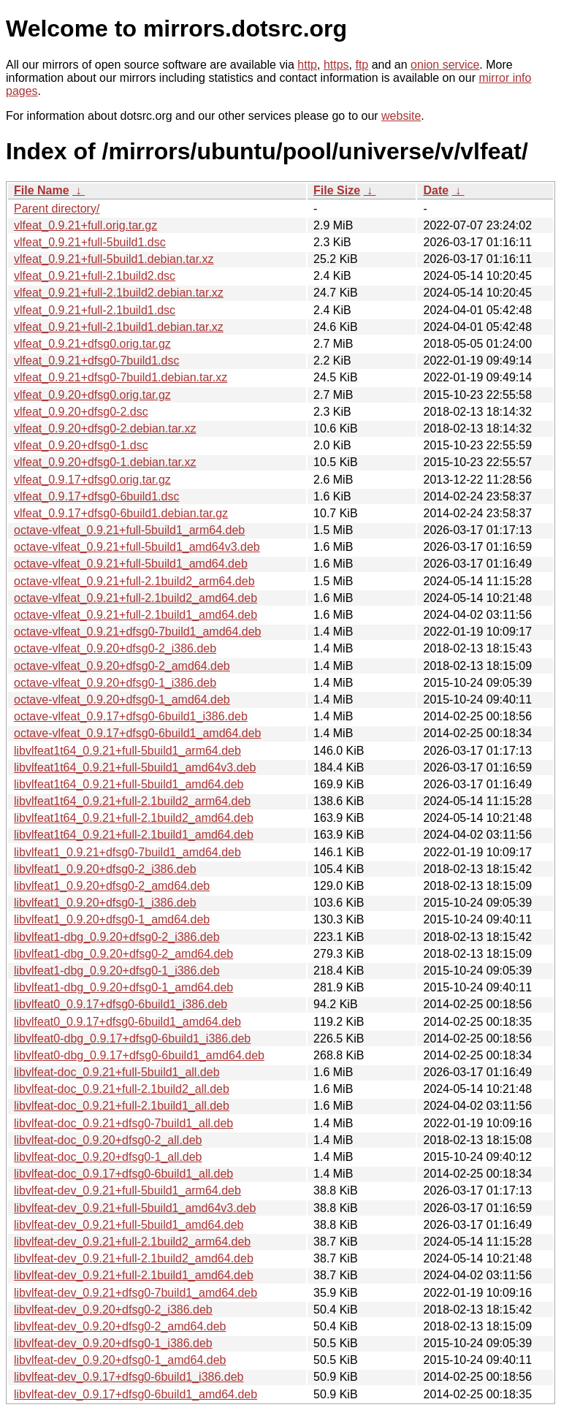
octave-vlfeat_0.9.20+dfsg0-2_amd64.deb (122, 666)
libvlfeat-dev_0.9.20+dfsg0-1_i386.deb (113, 1343)
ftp (361, 64)
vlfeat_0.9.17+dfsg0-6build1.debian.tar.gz (121, 513)
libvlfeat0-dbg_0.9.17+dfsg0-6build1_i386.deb (132, 1038)
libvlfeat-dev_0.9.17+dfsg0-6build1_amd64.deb (135, 1394)
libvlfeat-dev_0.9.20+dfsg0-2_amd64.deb (120, 1326)
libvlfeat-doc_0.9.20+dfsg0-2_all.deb (108, 1140)
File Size (336, 190)
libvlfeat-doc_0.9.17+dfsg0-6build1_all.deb (123, 1173)
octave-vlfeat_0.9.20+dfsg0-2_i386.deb (115, 648)
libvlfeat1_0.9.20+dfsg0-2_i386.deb (105, 869)
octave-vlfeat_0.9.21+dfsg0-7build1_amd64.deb (137, 631)
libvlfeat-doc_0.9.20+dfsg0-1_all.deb (108, 1157)
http (307, 64)
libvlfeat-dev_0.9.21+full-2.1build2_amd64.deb (133, 1258)
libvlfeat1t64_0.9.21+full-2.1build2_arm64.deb (132, 801)
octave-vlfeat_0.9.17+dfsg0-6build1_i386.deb (131, 716)
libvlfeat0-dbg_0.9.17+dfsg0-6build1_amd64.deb (139, 1055)
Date (436, 190)
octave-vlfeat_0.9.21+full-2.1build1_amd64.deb (135, 615)
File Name (41, 190)
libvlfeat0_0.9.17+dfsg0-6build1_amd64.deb (127, 1021)
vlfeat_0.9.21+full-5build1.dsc (90, 242)
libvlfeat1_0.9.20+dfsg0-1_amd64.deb (112, 919)
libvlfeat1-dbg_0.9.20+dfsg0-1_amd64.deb (123, 987)
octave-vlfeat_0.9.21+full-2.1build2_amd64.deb (135, 598)
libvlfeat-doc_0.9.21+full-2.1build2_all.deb (121, 1089)
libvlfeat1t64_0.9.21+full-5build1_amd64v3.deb (135, 767)
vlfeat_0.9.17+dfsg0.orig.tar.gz (92, 479)
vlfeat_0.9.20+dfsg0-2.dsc (81, 411)
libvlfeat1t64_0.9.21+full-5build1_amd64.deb (128, 784)
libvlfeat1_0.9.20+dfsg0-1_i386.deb (105, 902)
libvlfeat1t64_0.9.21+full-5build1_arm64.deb (127, 750)
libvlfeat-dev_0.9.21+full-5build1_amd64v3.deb (135, 1208)
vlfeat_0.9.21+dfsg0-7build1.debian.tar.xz (120, 377)
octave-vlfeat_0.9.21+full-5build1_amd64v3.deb (137, 547)
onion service (445, 64)
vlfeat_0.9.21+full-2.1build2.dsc (94, 276)
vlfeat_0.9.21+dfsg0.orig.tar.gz (92, 344)
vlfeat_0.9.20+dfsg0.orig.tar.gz (92, 395)
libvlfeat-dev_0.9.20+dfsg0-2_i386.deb (113, 1309)
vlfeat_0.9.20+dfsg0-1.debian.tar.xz (105, 462)
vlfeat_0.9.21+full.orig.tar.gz (85, 225)
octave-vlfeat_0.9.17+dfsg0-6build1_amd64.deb (137, 733)
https (336, 64)
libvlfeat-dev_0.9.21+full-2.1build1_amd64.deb (133, 1275)
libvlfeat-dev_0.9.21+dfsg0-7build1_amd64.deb (135, 1293)
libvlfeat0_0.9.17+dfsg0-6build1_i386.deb (120, 1004)
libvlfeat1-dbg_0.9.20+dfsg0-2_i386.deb (117, 937)
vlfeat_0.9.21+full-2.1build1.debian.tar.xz (119, 327)
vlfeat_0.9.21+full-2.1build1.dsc (94, 310)
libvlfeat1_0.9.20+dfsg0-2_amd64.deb (112, 886)
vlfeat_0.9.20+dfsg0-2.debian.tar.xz (105, 428)
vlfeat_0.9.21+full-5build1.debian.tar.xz (114, 259)
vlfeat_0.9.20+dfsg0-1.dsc (81, 445)
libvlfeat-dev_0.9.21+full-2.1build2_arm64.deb (132, 1241)
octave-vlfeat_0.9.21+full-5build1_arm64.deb (129, 530)
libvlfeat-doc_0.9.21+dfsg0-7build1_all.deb (123, 1123)
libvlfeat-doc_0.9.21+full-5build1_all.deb (117, 1072)
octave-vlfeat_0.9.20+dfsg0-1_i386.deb (115, 683)
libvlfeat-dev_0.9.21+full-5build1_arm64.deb (127, 1190)
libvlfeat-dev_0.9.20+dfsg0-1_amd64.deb (120, 1360)
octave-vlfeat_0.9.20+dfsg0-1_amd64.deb (122, 699)
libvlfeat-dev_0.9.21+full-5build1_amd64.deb (128, 1225)
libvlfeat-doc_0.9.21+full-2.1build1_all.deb (121, 1106)
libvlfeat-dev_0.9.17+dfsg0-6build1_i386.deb (128, 1377)
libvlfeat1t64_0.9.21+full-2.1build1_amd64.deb (133, 834)
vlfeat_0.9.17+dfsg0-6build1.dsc (96, 496)
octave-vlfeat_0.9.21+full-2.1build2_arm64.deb (134, 581)
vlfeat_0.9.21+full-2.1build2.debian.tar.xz (119, 292)
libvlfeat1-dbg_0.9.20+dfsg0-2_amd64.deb (123, 954)
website (401, 116)
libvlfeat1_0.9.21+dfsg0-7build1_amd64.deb (127, 852)
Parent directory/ (56, 208)
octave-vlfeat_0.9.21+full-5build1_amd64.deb (131, 563)
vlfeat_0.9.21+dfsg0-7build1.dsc (96, 360)
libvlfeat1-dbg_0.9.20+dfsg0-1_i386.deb (117, 970)
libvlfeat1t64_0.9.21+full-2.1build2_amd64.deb (133, 818)
